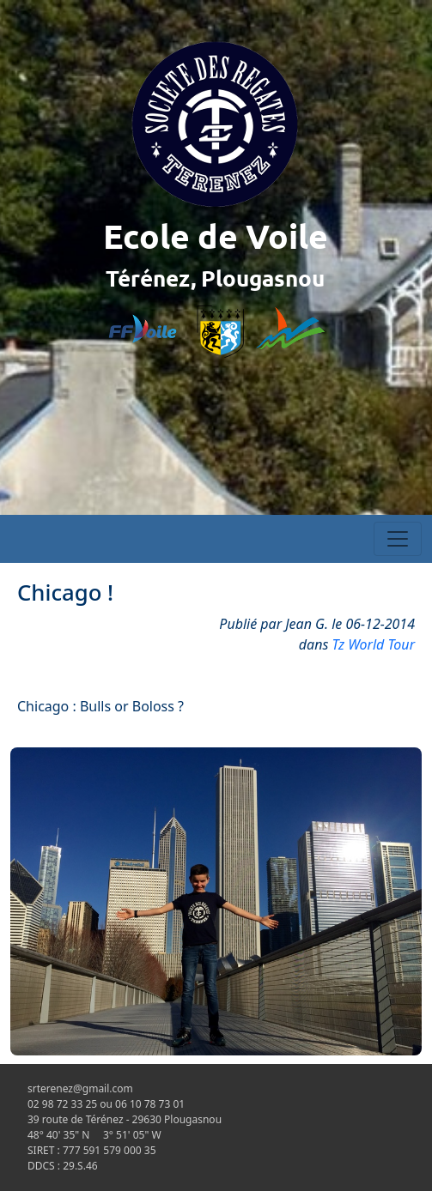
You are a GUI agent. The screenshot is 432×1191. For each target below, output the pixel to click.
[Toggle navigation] (398, 539)
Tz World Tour (374, 644)
